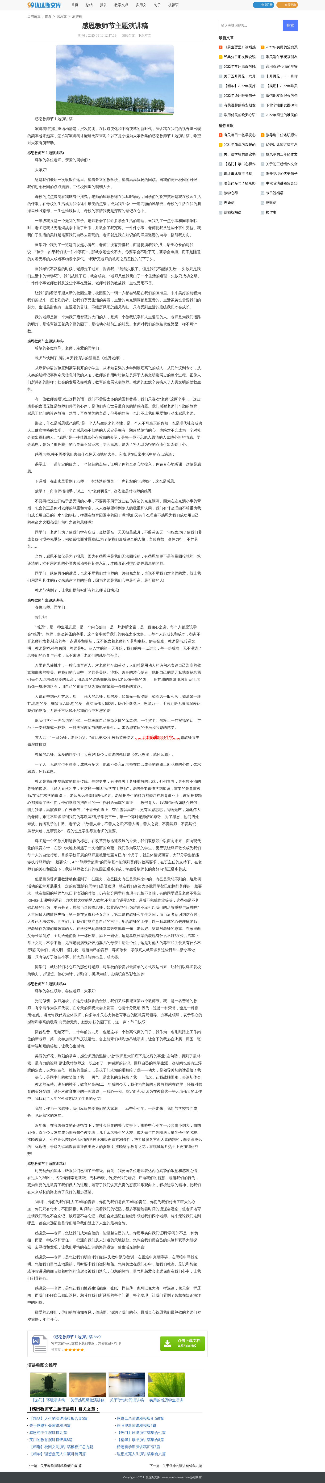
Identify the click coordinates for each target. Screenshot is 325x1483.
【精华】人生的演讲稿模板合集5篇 (58, 1418)
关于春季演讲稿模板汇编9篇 (61, 1466)
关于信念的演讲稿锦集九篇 (182, 1466)
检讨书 (271, 212)
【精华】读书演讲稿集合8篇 (140, 1440)
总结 (89, 5)
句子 (157, 5)
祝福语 (173, 5)
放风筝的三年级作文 (282, 154)
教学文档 (121, 5)
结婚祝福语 (233, 212)
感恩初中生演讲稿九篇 (48, 1433)
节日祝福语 (274, 193)
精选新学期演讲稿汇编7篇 (138, 1447)
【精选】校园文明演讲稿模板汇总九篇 (61, 1447)
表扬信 (229, 203)
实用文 (141, 5)
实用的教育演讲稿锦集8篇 (51, 1440)
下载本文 (144, 35)
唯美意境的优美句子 (282, 174)
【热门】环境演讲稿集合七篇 (141, 1433)
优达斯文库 (153, 1477)
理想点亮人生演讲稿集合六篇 (141, 1454)
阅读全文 (128, 35)
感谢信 (271, 203)
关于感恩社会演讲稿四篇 (50, 1426)
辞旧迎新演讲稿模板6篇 (136, 1426)
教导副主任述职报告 (282, 135)
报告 (103, 5)
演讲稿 (77, 16)
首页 (74, 5)
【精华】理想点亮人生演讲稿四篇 (57, 1454)
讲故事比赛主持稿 (238, 174)
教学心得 (231, 193)
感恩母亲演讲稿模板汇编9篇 (140, 1418)
